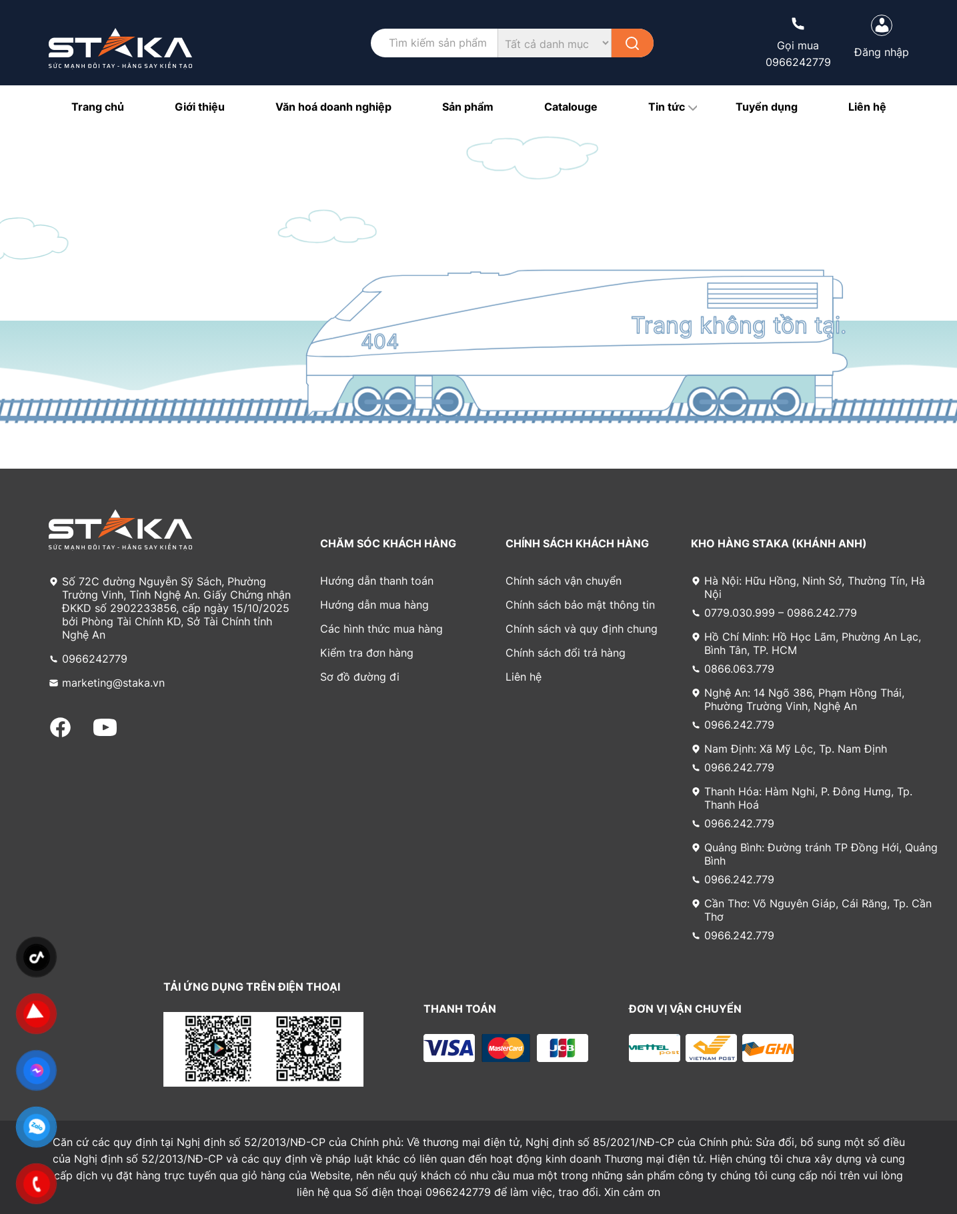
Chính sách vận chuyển (564, 580)
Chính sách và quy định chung (582, 628)
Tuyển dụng (767, 106)
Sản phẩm (468, 106)
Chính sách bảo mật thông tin (580, 604)
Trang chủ (97, 106)
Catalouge (571, 106)
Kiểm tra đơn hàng (366, 652)
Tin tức (666, 106)
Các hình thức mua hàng (381, 628)
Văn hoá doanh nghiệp (333, 106)
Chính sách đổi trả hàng (566, 652)
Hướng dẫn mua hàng (374, 604)
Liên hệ (867, 106)
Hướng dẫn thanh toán (376, 580)
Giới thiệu (200, 106)
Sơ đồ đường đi (359, 676)
